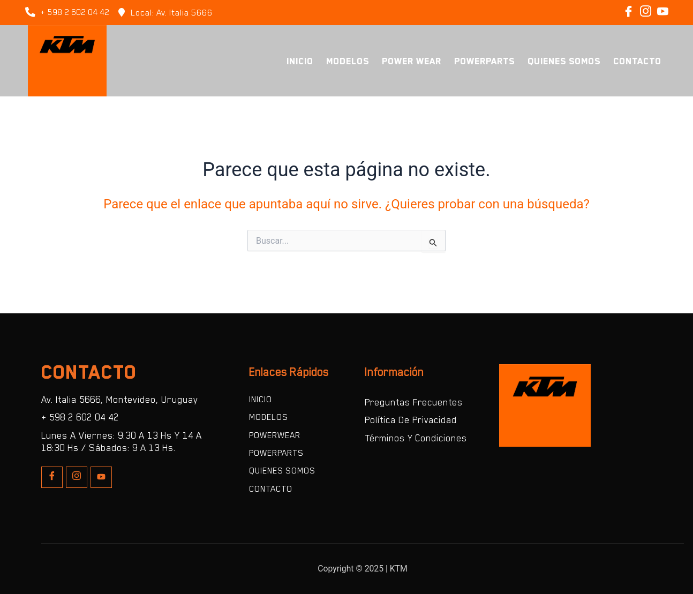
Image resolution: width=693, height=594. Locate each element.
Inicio (300, 61)
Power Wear (411, 61)
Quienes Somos (564, 61)
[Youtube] (101, 476)
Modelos (347, 61)
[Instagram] (645, 13)
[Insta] (76, 476)
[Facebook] (628, 13)
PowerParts (484, 61)
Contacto (637, 61)
